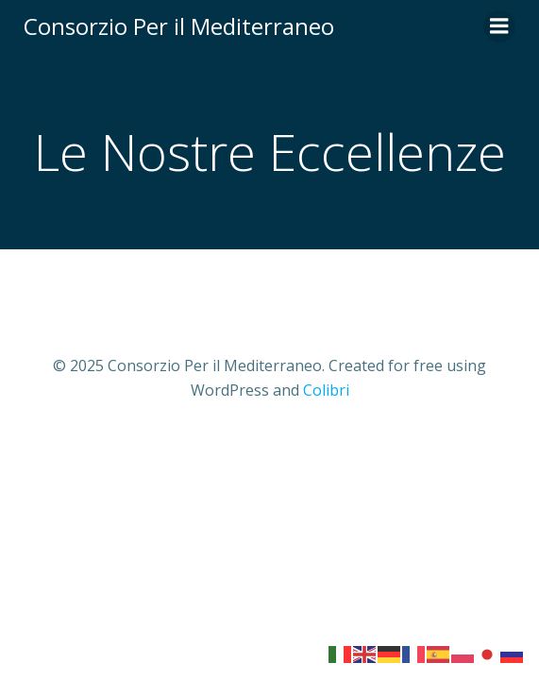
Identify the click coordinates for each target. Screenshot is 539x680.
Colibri (326, 390)
